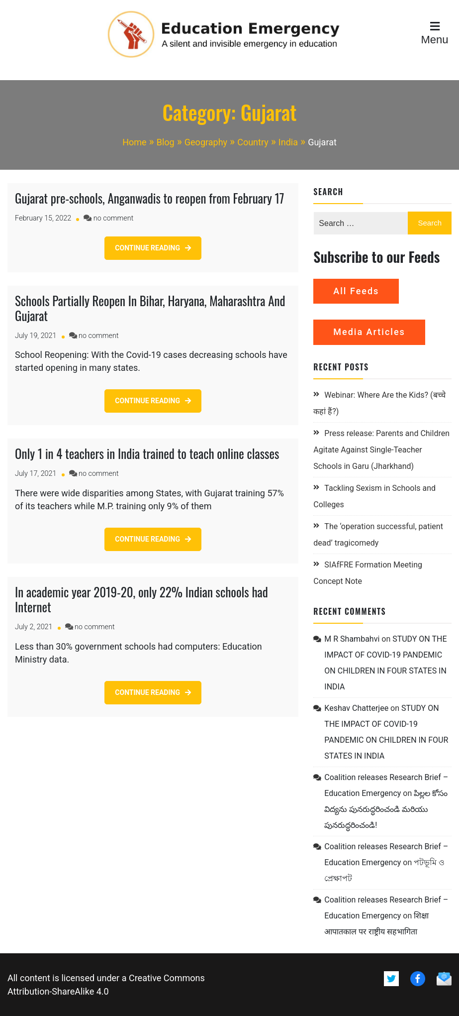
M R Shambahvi (351, 639)
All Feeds (356, 291)
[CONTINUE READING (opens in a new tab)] (152, 248)
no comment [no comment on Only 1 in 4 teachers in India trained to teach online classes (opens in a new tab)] (98, 473)
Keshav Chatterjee (356, 708)
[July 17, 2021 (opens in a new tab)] (36, 473)
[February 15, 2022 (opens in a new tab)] (43, 218)
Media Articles (369, 332)
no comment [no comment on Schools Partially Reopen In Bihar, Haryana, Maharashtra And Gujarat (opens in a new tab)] (98, 336)
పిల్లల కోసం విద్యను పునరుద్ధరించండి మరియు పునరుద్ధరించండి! (386, 809)
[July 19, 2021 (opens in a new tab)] (36, 336)
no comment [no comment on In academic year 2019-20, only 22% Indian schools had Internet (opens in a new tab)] (94, 627)
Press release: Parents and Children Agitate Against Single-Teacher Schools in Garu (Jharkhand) (381, 450)
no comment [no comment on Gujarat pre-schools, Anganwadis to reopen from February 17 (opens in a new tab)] (113, 218)
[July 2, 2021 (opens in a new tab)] (34, 627)
